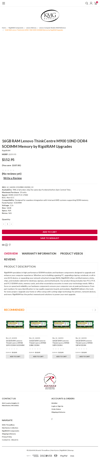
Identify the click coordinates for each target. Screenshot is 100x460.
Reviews (9, 259)
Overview (11, 253)
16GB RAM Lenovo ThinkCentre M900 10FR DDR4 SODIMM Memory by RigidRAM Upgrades (61, 345)
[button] (50, 369)
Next (95, 310)
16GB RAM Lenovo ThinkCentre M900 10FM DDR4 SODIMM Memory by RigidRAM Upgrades (85, 345)
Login (53, 394)
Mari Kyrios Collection (10, 416)
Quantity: (6, 219)
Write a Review (12, 178)
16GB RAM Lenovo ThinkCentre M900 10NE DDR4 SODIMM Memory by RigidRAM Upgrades (38, 345)
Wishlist (54, 391)
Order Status (56, 397)
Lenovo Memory (31, 28)
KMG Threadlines (8, 413)
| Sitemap (70, 438)
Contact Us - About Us (10, 428)
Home (4, 28)
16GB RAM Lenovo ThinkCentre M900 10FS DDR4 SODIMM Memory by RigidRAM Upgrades (15, 345)
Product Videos (71, 253)
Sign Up (60, 394)
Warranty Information (39, 253)
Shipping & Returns (58, 400)
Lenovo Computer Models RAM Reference (52, 28)
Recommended (14, 309)
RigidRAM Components (16, 28)
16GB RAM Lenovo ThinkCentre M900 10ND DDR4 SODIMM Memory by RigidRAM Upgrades (34, 30)
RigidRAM (6, 150)
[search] (86, 3)
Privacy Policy (7, 425)
